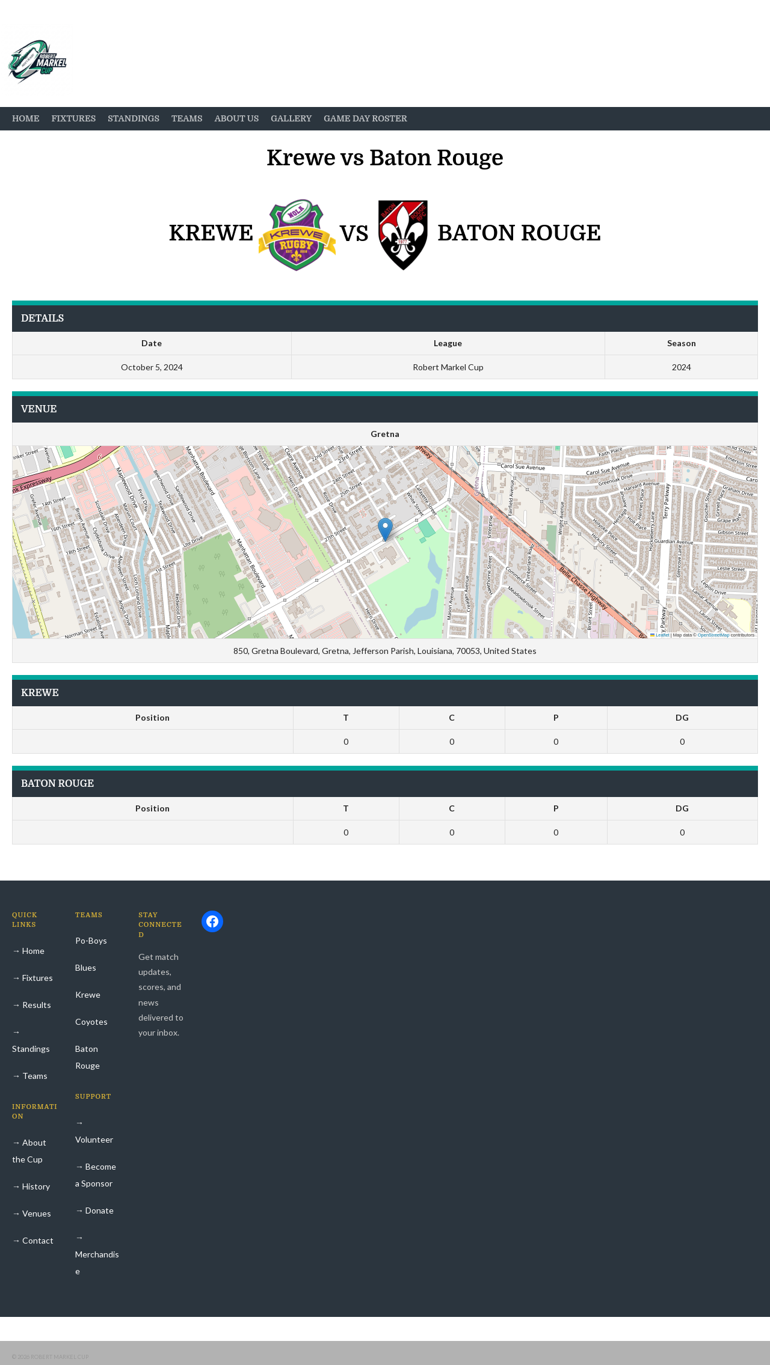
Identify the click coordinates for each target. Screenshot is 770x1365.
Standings (133, 118)
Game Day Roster (365, 118)
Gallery (291, 118)
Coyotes (91, 1021)
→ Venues (31, 1213)
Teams (187, 118)
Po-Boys (91, 940)
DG (682, 717)
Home (25, 118)
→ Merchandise (97, 1254)
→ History (31, 1186)
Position (152, 717)
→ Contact (33, 1240)
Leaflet (660, 635)
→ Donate (94, 1210)
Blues (85, 967)
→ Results (31, 1005)
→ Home (28, 950)
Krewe (87, 994)
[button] (385, 530)
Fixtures (73, 118)
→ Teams (30, 1075)
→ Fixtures (32, 978)
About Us (237, 118)
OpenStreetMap (714, 635)
